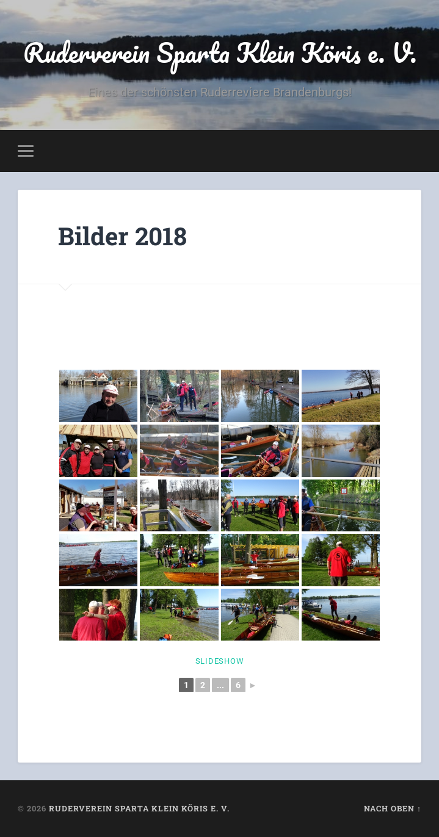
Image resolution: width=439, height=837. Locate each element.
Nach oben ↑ (392, 808)
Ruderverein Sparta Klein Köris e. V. (220, 52)
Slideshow (219, 661)
